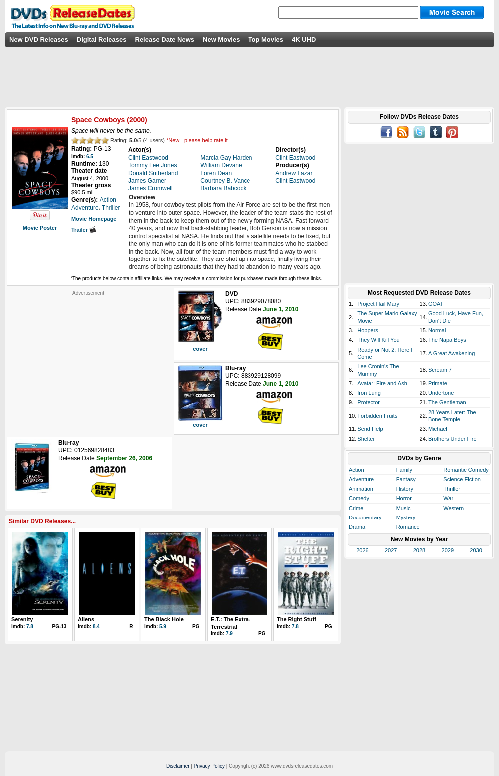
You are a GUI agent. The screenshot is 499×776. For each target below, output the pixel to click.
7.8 (29, 626)
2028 (419, 550)
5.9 (162, 626)
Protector (368, 402)
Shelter (366, 439)
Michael (437, 429)
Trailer (83, 230)
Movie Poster (40, 228)
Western (453, 508)
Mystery (406, 517)
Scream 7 (440, 370)
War (448, 498)
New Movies (221, 39)
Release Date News (165, 39)
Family (404, 470)
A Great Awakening (451, 353)
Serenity (22, 619)
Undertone (441, 393)
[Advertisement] (88, 358)
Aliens (86, 619)
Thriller (451, 489)
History (404, 489)
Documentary (365, 517)
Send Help (370, 429)
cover (200, 349)
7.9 (229, 633)
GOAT (435, 304)
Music (403, 508)
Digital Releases (102, 39)
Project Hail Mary (378, 304)
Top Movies (265, 39)
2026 (362, 550)
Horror (404, 498)
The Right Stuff (296, 619)
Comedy (359, 498)
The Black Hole (164, 619)
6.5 (89, 156)
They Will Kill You (378, 340)
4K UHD (304, 39)
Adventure (361, 479)
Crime (356, 508)
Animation (361, 489)
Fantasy (406, 479)
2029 (448, 550)
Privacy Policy (209, 766)
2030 (476, 550)
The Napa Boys (447, 340)
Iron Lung (368, 393)
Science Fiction (462, 479)
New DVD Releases (38, 39)
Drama (357, 527)
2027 (391, 550)
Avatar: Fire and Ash (382, 383)
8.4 (96, 626)
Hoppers (367, 330)
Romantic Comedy (465, 470)
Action (356, 470)
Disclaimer (178, 766)
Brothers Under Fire (452, 439)
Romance (408, 527)
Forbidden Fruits (377, 416)
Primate (437, 383)
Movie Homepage (93, 219)
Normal (437, 330)
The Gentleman (447, 402)
